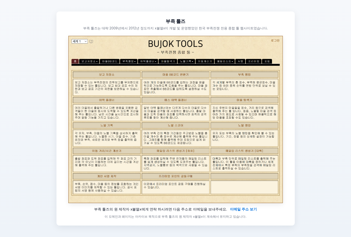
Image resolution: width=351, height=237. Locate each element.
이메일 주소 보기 (243, 209)
